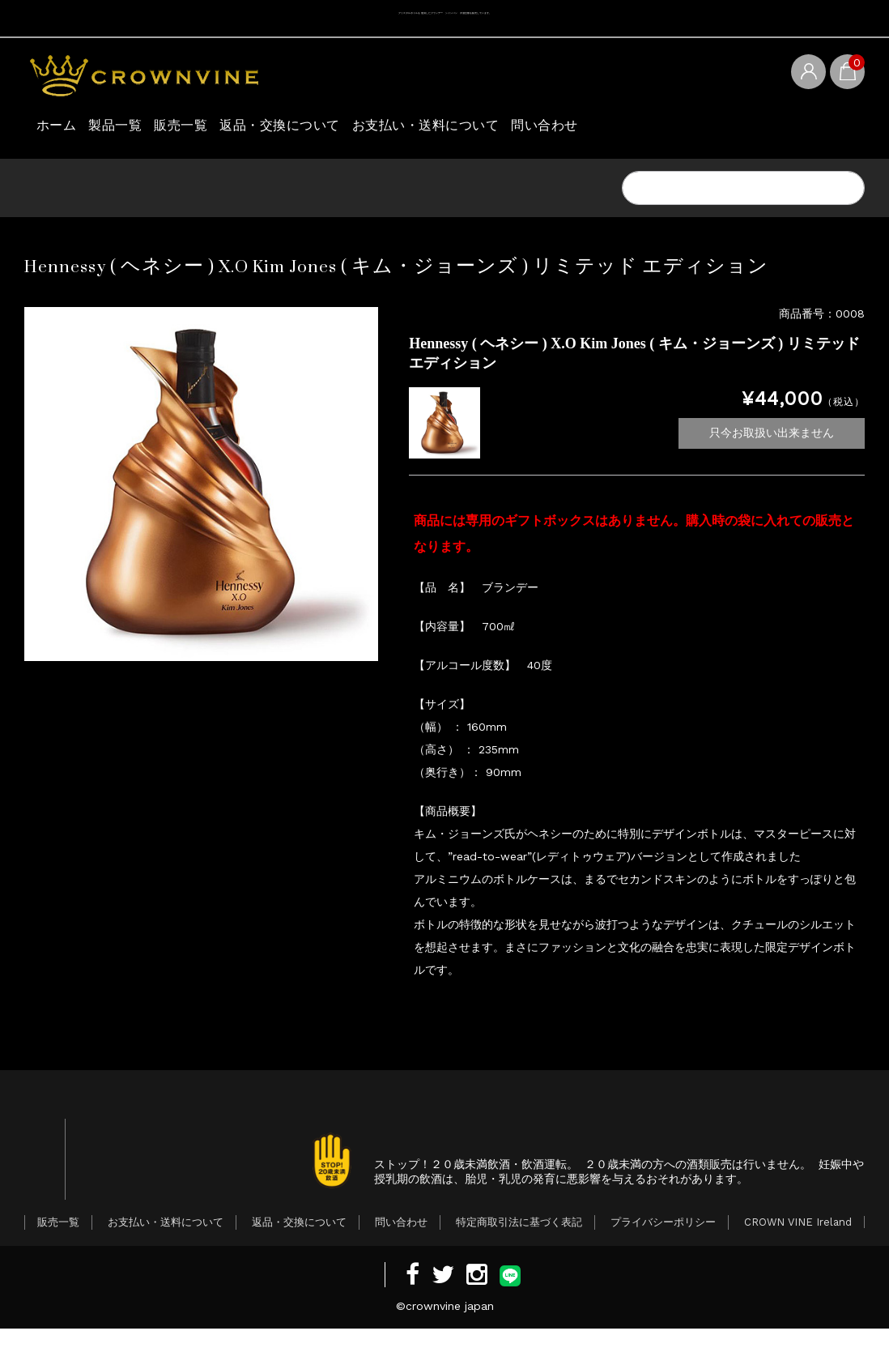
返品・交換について (368, 129)
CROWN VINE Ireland (798, 1241)
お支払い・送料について (544, 129)
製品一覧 (148, 129)
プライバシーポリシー (663, 1241)
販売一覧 (240, 129)
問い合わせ (693, 129)
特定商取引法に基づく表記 (519, 1241)
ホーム (63, 129)
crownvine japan (450, 1325)
